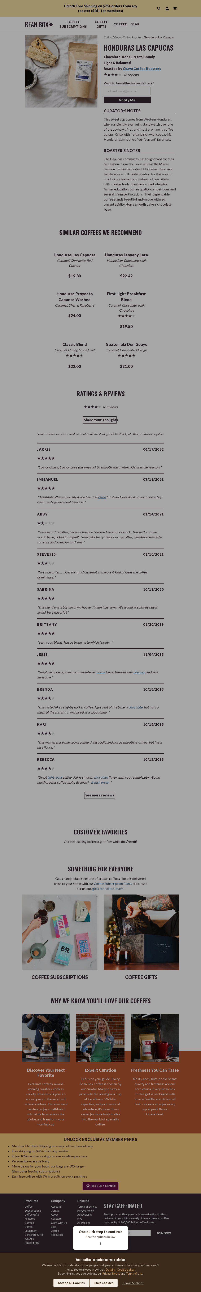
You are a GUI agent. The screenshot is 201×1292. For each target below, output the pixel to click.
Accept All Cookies (71, 1283)
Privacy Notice (111, 1273)
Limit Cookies (103, 1283)
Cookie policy (125, 1269)
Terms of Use (134, 1273)
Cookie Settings (133, 1283)
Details (110, 1269)
